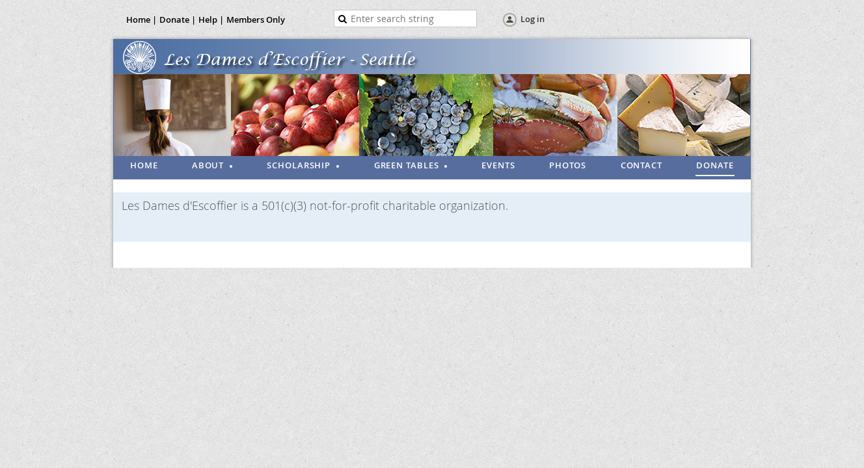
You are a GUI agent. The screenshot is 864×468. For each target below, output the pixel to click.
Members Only (255, 19)
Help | (211, 19)
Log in (532, 19)
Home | (141, 19)
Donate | (177, 19)
